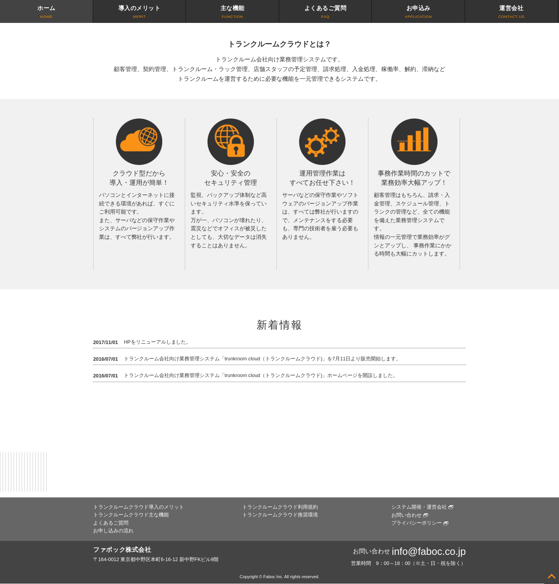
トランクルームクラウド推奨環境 (280, 515)
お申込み (418, 12)
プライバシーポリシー (416, 523)
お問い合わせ (406, 515)
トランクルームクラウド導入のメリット (138, 507)
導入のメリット (139, 12)
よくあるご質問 (325, 12)
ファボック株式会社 (122, 549)
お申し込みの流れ (113, 531)
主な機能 (232, 12)
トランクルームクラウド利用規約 (280, 507)
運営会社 (511, 12)
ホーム (46, 12)
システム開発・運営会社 (419, 507)
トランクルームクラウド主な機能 (131, 515)
